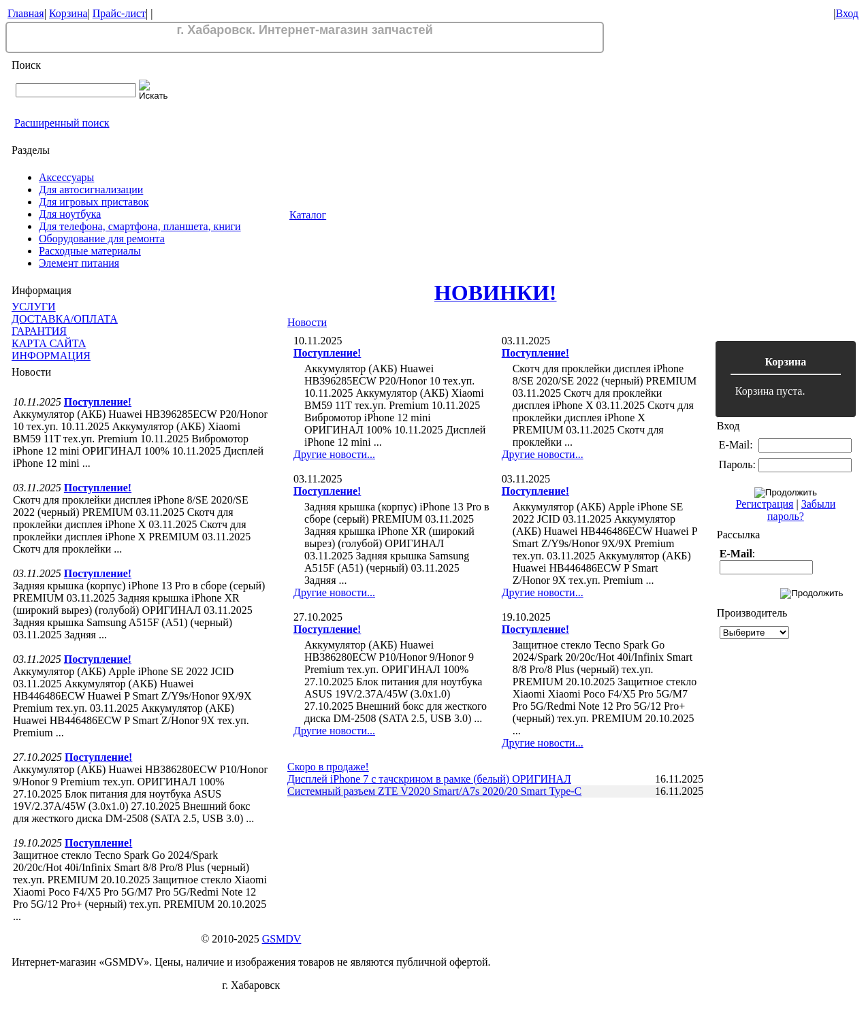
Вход (847, 13)
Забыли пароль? (801, 510)
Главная (25, 13)
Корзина (68, 13)
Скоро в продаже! (328, 766)
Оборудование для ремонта (102, 238)
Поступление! (97, 402)
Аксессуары (66, 177)
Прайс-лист (119, 13)
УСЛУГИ (34, 306)
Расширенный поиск (62, 123)
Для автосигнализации (91, 189)
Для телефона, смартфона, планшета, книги (140, 226)
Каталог (307, 214)
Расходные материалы (90, 251)
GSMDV (282, 939)
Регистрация (765, 504)
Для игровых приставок (93, 202)
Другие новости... (334, 454)
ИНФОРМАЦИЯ (51, 355)
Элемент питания (79, 263)
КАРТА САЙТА (49, 343)
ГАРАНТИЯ (39, 331)
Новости (307, 322)
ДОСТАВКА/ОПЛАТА (65, 319)
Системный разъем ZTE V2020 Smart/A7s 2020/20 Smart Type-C (434, 791)
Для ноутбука (70, 214)
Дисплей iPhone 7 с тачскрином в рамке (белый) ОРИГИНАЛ (429, 779)
